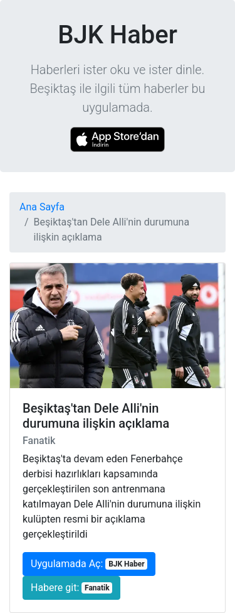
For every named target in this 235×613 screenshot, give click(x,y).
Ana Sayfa (42, 207)
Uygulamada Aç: (89, 564)
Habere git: (71, 588)
